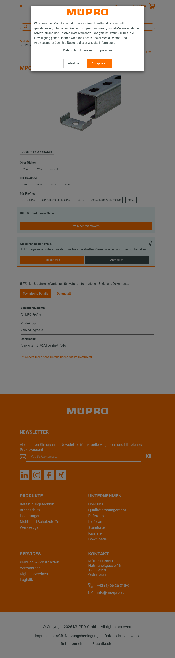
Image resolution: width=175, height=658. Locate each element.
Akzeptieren (99, 63)
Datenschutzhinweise (77, 50)
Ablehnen (74, 63)
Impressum (104, 50)
